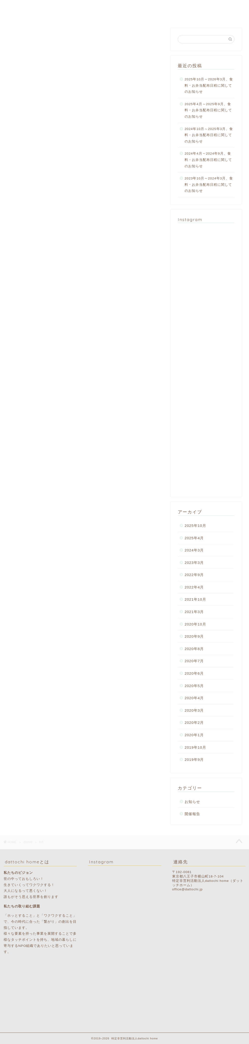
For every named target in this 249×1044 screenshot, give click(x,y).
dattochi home (18, 10)
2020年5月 (194, 686)
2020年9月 (194, 636)
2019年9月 (194, 759)
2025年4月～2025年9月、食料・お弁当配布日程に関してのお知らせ (208, 110)
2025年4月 (194, 538)
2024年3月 (194, 550)
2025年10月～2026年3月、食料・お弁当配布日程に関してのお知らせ (209, 85)
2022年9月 (194, 575)
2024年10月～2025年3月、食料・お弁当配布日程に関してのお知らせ (209, 135)
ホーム (66, 7)
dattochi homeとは (98, 7)
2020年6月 (194, 673)
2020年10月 (195, 624)
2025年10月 (195, 525)
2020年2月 (194, 722)
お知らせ (192, 802)
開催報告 (192, 814)
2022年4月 (194, 587)
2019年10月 (195, 747)
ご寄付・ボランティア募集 (217, 7)
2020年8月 (194, 649)
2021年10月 (195, 599)
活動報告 (132, 7)
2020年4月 (194, 698)
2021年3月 (194, 612)
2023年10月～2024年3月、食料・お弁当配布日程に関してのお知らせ (209, 185)
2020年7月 (194, 661)
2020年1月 (194, 735)
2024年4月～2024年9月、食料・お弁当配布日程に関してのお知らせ (208, 160)
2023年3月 (194, 562)
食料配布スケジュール (167, 7)
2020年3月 (194, 710)
